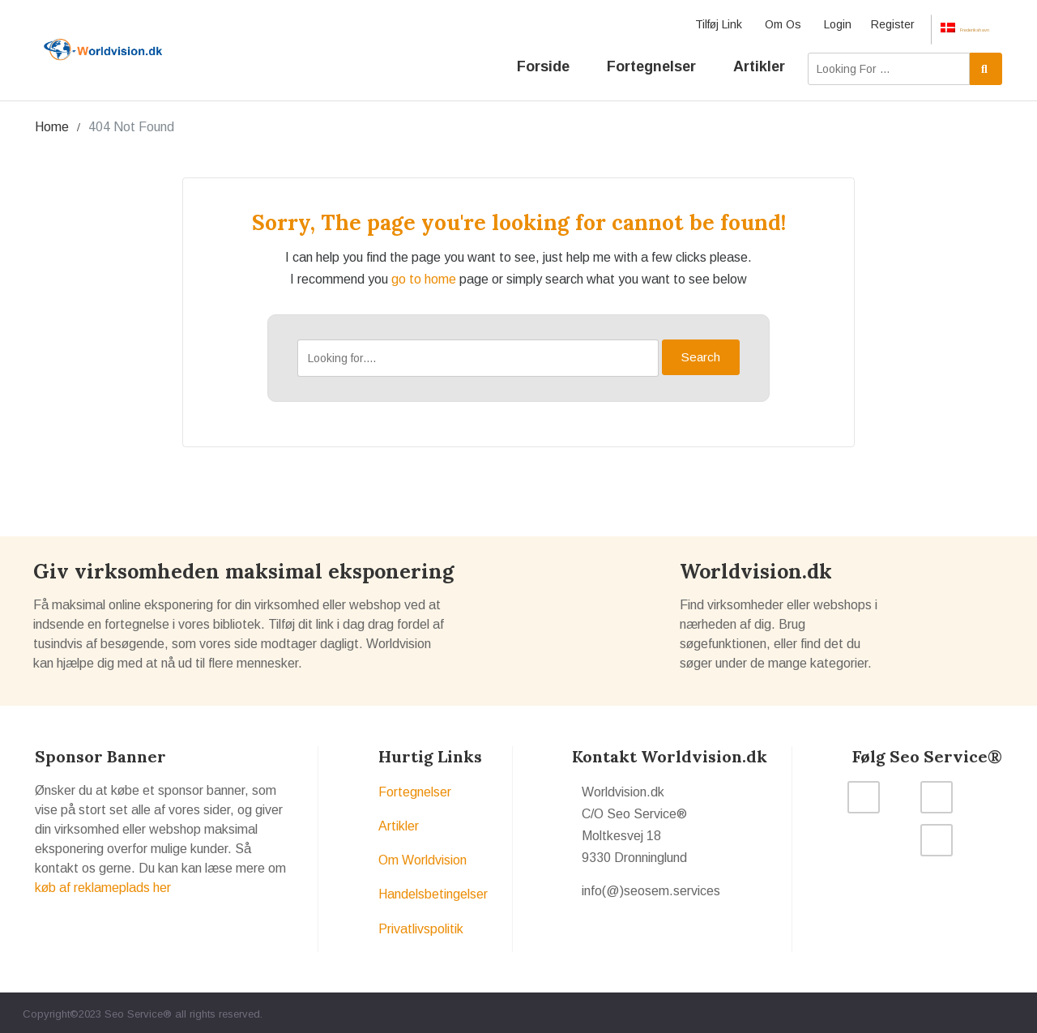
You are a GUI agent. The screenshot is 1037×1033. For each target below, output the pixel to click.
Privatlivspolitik (420, 926)
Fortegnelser (651, 57)
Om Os (743, 24)
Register (853, 24)
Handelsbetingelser (433, 892)
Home (52, 123)
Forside (543, 57)
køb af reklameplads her (103, 884)
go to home (423, 276)
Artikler (759, 57)
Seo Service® (138, 1011)
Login (798, 24)
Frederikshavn (945, 25)
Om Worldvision (422, 857)
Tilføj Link (678, 24)
